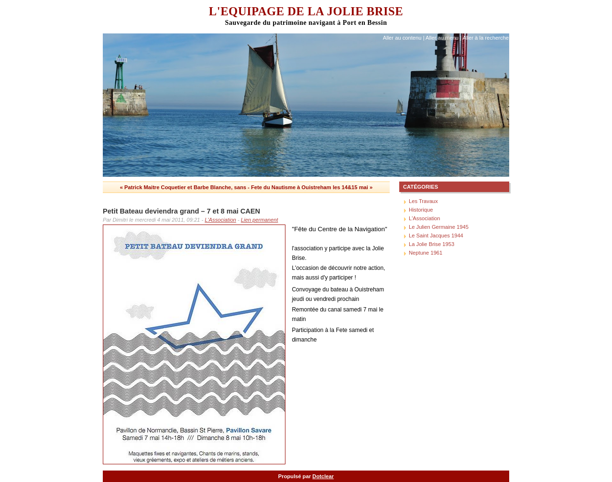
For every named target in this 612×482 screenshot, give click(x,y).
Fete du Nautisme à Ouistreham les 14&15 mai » (311, 187)
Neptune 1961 (425, 253)
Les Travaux (423, 201)
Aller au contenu (402, 38)
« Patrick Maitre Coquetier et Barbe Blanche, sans (183, 187)
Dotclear (323, 476)
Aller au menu (442, 38)
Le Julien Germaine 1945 (439, 227)
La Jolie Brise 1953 (431, 244)
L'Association (220, 220)
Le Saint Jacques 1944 (436, 235)
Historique (421, 210)
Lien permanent (259, 220)
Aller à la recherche (486, 38)
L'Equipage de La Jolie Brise (306, 11)
